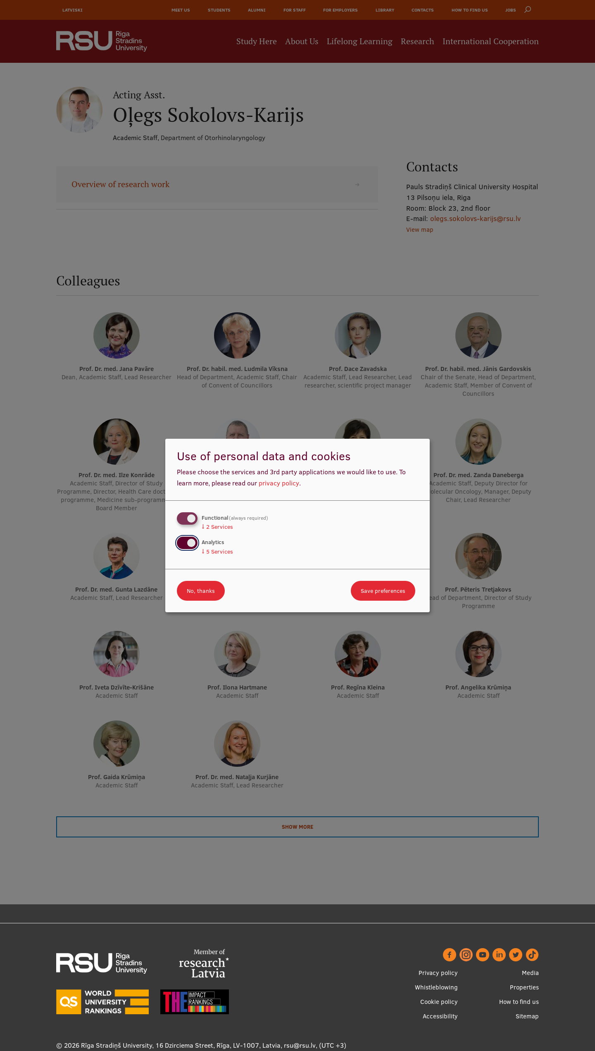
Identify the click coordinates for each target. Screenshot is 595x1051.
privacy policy (279, 482)
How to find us (519, 1001)
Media (530, 972)
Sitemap (527, 1016)
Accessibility (440, 1016)
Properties (524, 987)
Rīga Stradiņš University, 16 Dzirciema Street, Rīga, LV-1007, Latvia (181, 1045)
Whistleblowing (436, 987)
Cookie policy (439, 1001)
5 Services (217, 551)
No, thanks (201, 591)
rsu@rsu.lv (300, 1045)
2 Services (217, 527)
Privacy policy (438, 972)
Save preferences (383, 591)
